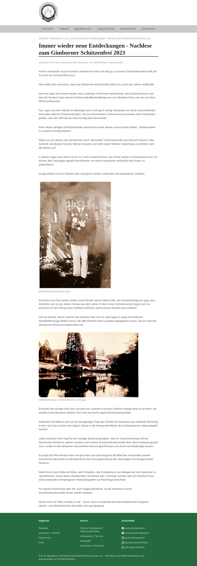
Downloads (148, 29)
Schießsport (128, 29)
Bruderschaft (83, 29)
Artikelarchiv (56, 38)
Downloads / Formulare (92, 545)
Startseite (48, 29)
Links (41, 542)
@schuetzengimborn (133, 528)
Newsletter (85, 541)
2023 (66, 38)
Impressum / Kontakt (49, 533)
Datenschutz (45, 538)
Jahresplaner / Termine (91, 536)
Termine (64, 29)
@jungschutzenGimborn (135, 542)
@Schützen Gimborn (133, 547)
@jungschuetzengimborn (135, 533)
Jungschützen (106, 29)
